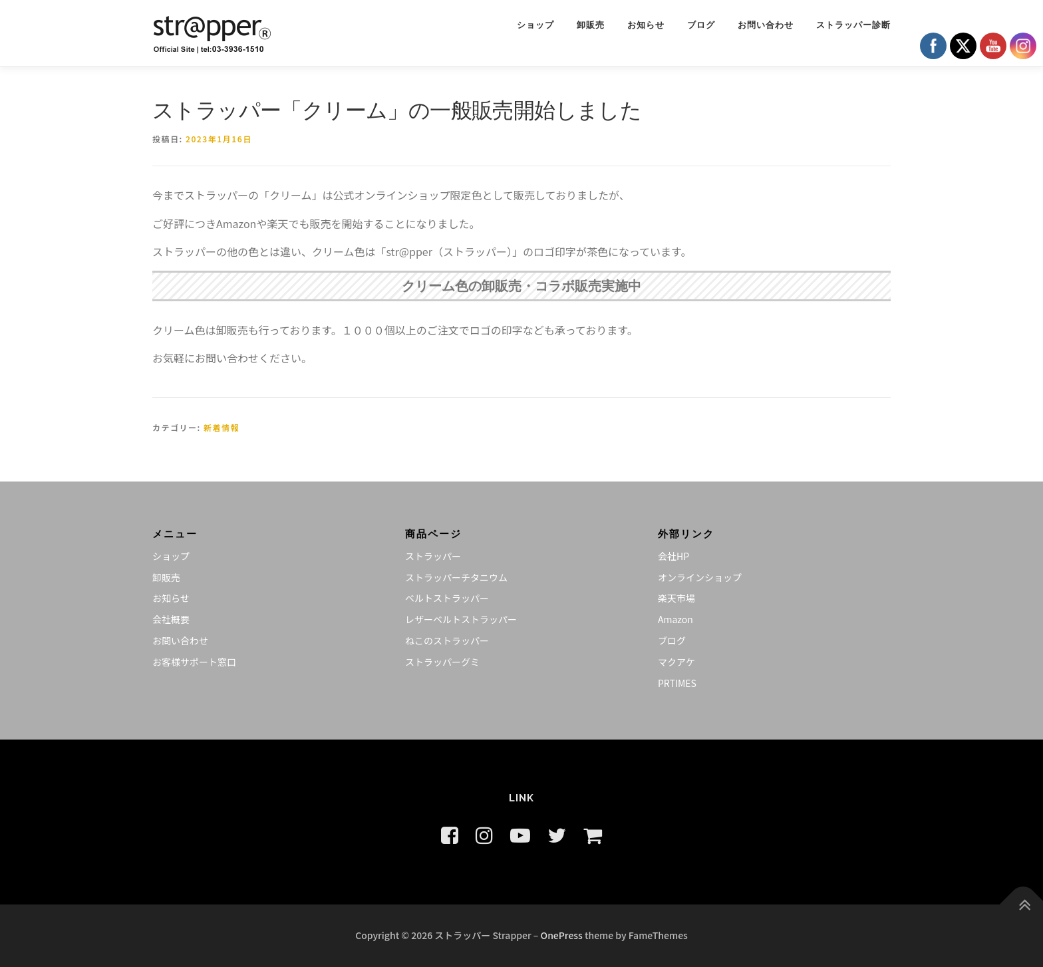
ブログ (701, 25)
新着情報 (221, 427)
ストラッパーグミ (442, 661)
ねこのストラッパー (447, 640)
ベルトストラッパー (447, 598)
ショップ (535, 25)
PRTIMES (677, 683)
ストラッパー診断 (853, 25)
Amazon (675, 619)
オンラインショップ (700, 577)
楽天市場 (676, 598)
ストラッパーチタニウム (456, 577)
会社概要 (171, 619)
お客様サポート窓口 (194, 661)
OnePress (562, 935)
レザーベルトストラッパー (461, 619)
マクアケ (676, 661)
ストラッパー (433, 556)
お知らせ (646, 25)
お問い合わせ (766, 25)
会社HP (673, 556)
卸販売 (591, 25)
